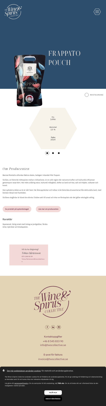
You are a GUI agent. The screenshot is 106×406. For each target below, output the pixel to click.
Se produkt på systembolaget (17, 209)
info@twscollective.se (53, 345)
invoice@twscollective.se (53, 359)
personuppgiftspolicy (21, 383)
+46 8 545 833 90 (53, 341)
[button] (47, 153)
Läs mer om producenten (48, 209)
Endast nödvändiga (53, 399)
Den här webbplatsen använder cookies (24, 371)
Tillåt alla (53, 392)
